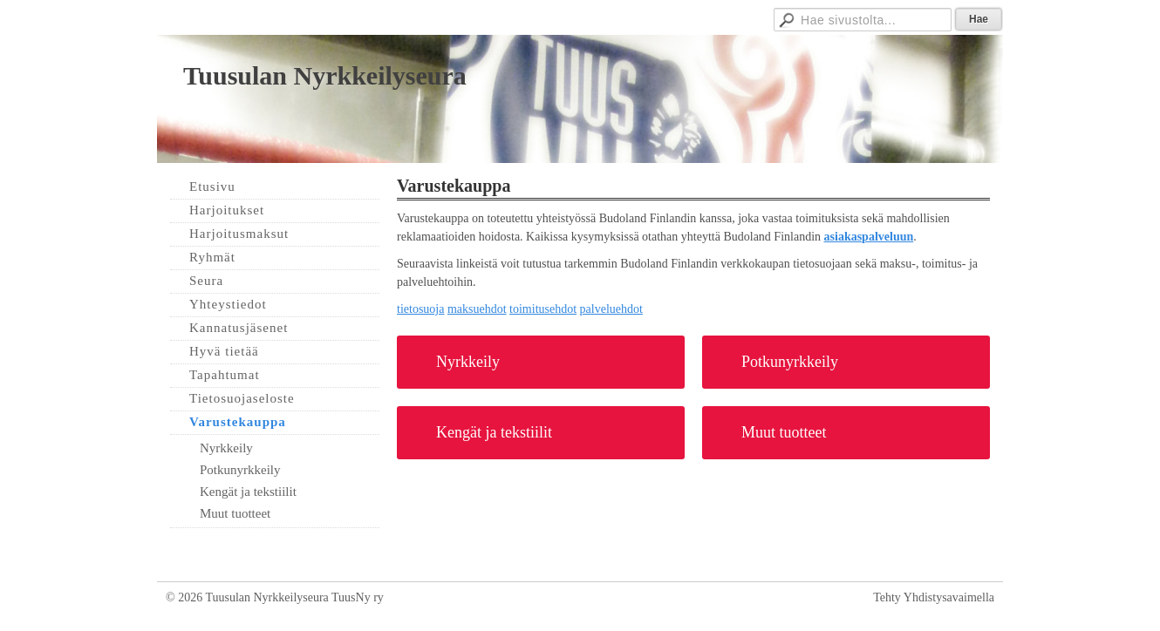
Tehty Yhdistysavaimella (933, 597)
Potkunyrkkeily (789, 361)
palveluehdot (611, 309)
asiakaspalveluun (869, 236)
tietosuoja (420, 309)
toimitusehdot (543, 309)
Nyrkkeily (468, 361)
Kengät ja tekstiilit (494, 432)
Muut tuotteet (784, 432)
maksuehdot (477, 309)
